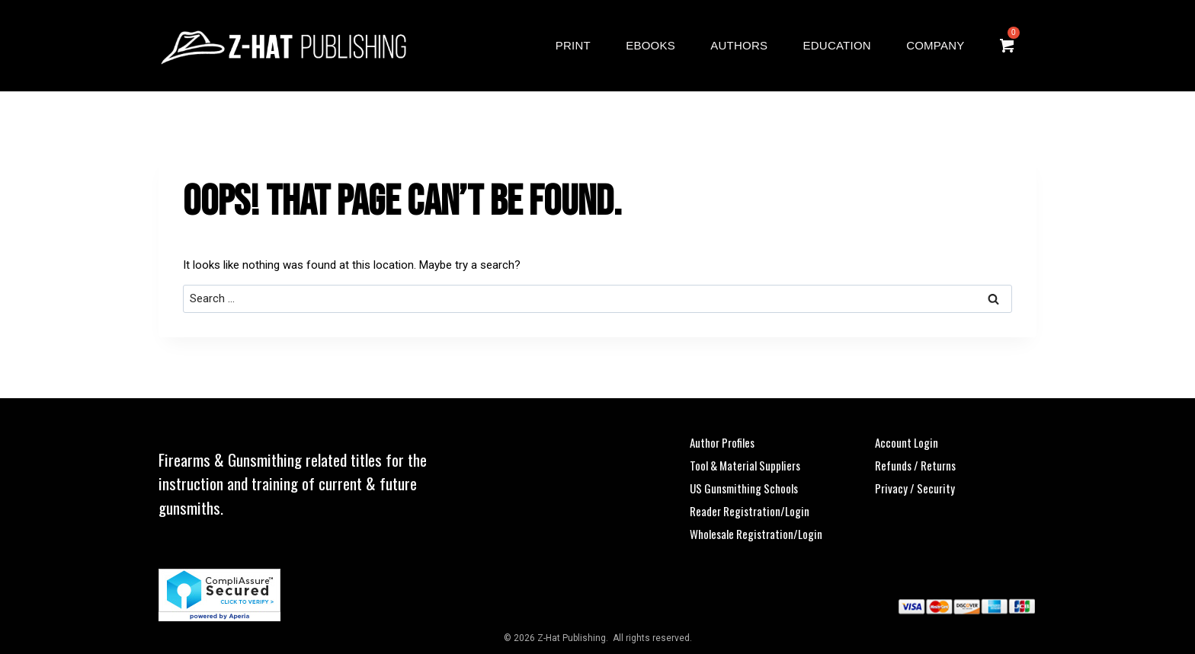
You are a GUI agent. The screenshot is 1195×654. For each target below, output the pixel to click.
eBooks (650, 45)
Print (573, 45)
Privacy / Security (915, 488)
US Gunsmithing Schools (744, 488)
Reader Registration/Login (749, 510)
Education (837, 45)
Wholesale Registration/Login (756, 533)
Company (935, 45)
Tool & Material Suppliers (745, 465)
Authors (738, 45)
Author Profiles (722, 442)
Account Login (906, 442)
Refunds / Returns (915, 465)
